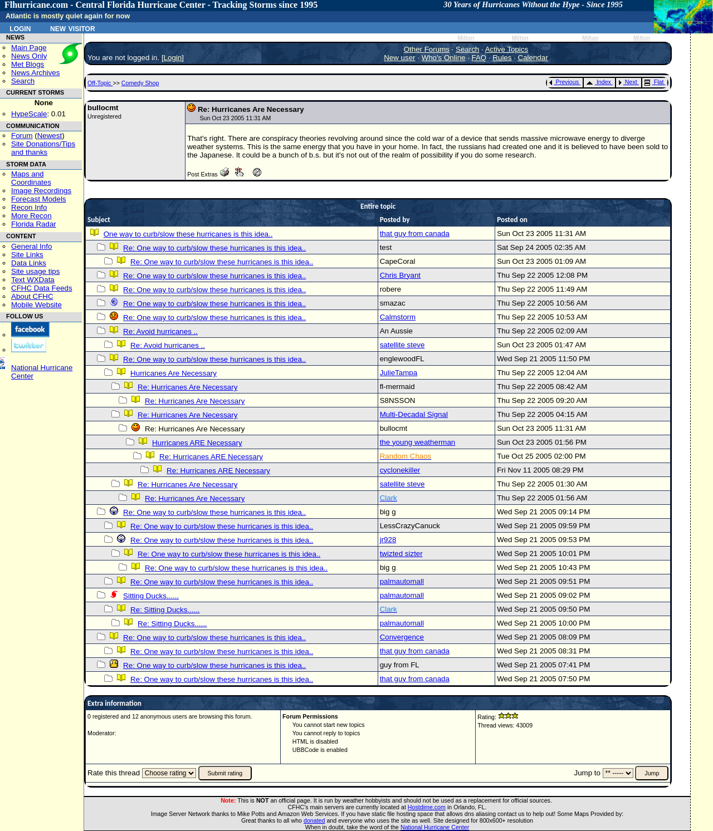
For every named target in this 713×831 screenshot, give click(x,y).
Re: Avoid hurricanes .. (160, 331)
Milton (465, 38)
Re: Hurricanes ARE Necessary (211, 457)
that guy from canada (415, 233)
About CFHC (32, 296)
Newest (49, 135)
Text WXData (33, 280)
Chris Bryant (400, 275)
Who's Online (444, 57)
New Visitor (72, 27)
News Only (29, 56)
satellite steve (402, 345)
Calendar (533, 57)
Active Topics (507, 49)
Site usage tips (35, 271)
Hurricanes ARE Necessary (197, 443)
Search (23, 81)
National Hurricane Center (435, 827)
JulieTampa (398, 372)
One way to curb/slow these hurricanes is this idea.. (188, 234)
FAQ (479, 57)
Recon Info (29, 207)
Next (628, 81)
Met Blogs (27, 64)
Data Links (28, 263)
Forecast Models (38, 199)
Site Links (27, 254)
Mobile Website (36, 305)
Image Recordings (41, 190)
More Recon (31, 216)
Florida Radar (33, 224)
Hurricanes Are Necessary (173, 373)
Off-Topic (100, 83)
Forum (22, 135)
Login (20, 27)
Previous (564, 81)
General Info (31, 246)
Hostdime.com (427, 807)
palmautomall (402, 581)
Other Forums (427, 49)
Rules (501, 57)
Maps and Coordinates (31, 178)
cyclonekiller (400, 470)
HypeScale (29, 114)
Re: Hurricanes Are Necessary (187, 387)
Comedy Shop (140, 83)
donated (314, 820)
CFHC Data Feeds (41, 288)
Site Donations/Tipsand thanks (43, 148)
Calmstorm (398, 317)
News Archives (35, 72)
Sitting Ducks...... (151, 596)
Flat (654, 81)
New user (399, 57)
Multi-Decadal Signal (414, 414)
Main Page (29, 47)
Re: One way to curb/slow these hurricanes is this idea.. (214, 248)
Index (598, 81)
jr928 (388, 539)
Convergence (402, 637)
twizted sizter (401, 553)
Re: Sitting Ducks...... (164, 610)
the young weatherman (418, 442)
